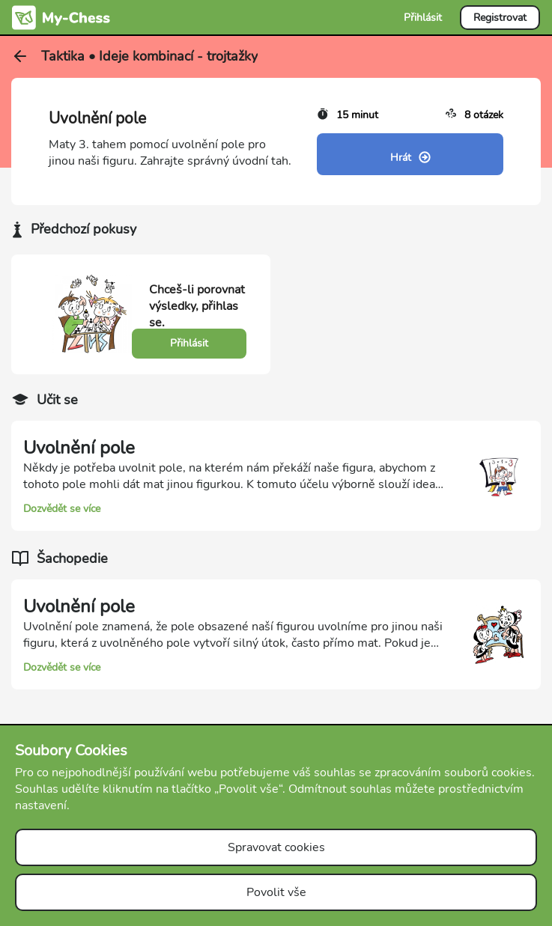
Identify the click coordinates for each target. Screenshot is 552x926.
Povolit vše (276, 892)
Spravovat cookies (276, 847)
